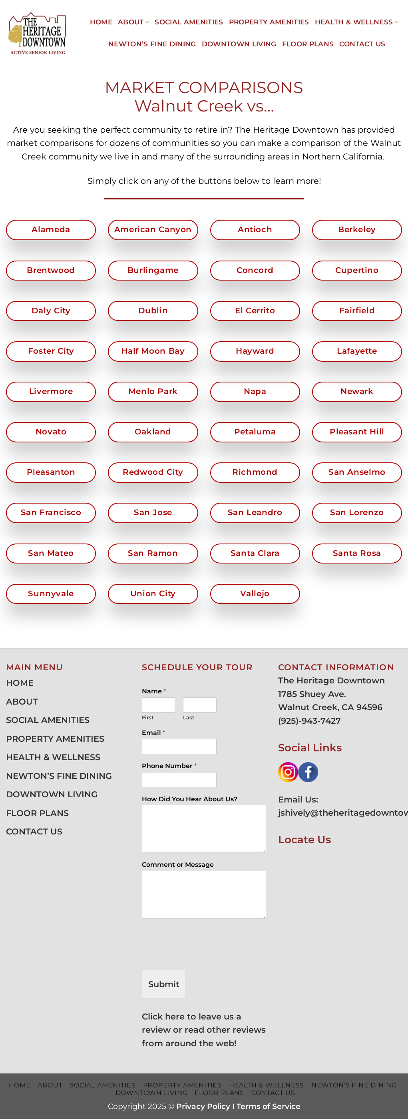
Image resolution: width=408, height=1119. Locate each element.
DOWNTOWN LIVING (239, 44)
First (148, 717)
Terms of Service (269, 1106)
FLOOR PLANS (308, 44)
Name (154, 691)
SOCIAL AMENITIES (189, 22)
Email (153, 733)
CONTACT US (362, 44)
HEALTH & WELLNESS (356, 22)
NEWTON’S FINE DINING (152, 44)
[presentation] (202, 957)
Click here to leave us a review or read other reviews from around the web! (204, 1029)
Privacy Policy (203, 1106)
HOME (101, 22)
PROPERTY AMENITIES (269, 22)
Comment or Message (178, 864)
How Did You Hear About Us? (189, 799)
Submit (163, 984)
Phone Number (169, 766)
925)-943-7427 (311, 721)
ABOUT (133, 22)
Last (189, 717)
